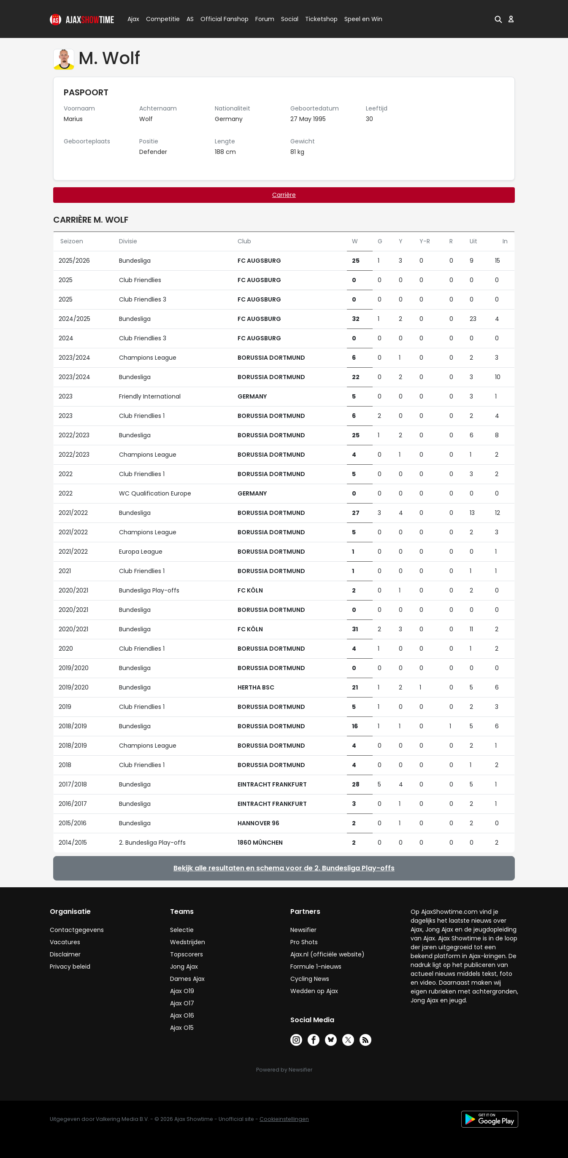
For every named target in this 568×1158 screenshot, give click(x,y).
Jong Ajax (184, 966)
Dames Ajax (187, 979)
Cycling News (309, 979)
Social (288, 19)
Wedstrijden (187, 942)
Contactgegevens (77, 930)
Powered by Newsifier (284, 1069)
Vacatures (65, 942)
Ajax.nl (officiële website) (327, 954)
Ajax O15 (182, 1027)
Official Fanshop (219, 19)
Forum (264, 19)
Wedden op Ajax (314, 991)
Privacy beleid (70, 966)
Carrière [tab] (284, 195)
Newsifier (303, 930)
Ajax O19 (182, 991)
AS (190, 19)
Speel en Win (363, 19)
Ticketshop (321, 19)
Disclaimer (65, 954)
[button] (498, 19)
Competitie (159, 19)
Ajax (132, 19)
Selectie (182, 930)
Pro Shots (304, 942)
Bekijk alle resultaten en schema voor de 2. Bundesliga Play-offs (284, 868)
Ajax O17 (182, 1003)
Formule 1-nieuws (315, 966)
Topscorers (186, 954)
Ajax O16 (182, 1015)
